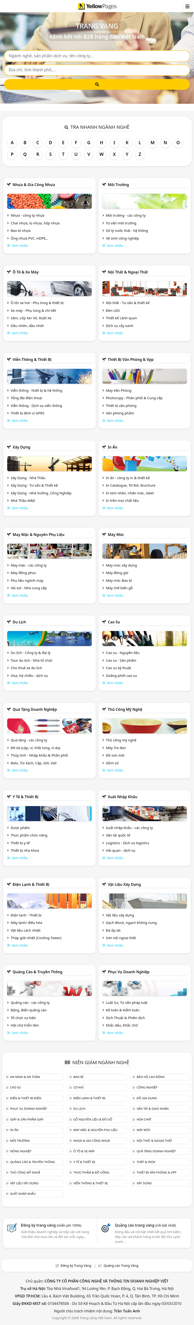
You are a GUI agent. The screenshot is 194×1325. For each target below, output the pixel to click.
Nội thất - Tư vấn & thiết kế (128, 302)
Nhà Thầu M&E (23, 500)
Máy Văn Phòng (118, 390)
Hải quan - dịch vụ (120, 850)
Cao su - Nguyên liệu (123, 652)
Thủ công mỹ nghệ (125, 709)
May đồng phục (23, 572)
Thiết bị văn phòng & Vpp (131, 359)
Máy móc (116, 534)
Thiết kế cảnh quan (121, 318)
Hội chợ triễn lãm (25, 1025)
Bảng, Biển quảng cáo (29, 1010)
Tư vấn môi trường (121, 223)
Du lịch (19, 622)
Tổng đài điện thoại (26, 397)
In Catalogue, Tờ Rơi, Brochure (130, 485)
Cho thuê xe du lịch (26, 667)
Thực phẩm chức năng (29, 835)
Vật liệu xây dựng (124, 884)
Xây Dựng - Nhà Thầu (28, 477)
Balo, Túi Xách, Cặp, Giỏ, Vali (34, 763)
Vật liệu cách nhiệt (26, 930)
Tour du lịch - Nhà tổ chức (32, 660)
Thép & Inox (146, 1162)
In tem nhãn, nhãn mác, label (130, 493)
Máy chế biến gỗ (119, 587)
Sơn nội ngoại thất (121, 937)
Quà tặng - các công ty (29, 740)
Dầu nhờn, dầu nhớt (27, 325)
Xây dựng (21, 447)
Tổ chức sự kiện (23, 1017)
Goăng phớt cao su (121, 675)
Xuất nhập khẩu (122, 796)
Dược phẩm (20, 827)
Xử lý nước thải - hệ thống (127, 230)
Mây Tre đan (116, 747)
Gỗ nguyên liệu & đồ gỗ (92, 1119)
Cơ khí (78, 1087)
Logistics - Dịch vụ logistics (127, 842)
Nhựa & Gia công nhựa (34, 184)
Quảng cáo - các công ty (30, 1002)
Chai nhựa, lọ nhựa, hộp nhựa (35, 223)
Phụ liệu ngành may (27, 580)
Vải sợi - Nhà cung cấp (29, 587)
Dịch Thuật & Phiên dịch (125, 1017)
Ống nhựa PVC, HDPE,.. (29, 238)
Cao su (114, 622)
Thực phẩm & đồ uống (91, 1172)
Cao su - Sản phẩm (121, 660)
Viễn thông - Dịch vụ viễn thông (36, 405)
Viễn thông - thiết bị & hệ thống (36, 390)
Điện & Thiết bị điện (25, 1098)
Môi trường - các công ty (126, 215)
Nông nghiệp (20, 1151)
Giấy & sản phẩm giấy (26, 1119)
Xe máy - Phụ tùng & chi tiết (33, 310)
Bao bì (78, 1077)
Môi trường (118, 184)
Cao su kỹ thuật (118, 667)
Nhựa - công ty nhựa (27, 215)
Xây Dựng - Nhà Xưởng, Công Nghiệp (41, 493)
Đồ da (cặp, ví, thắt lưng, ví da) (35, 747)
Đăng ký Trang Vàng (76, 1265)
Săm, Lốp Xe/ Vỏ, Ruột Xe (31, 318)
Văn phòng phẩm (120, 413)
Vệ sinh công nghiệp (122, 238)
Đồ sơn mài (115, 755)
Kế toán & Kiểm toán (122, 1010)
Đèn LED (113, 310)
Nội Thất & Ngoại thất (128, 272)
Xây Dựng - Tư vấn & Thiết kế (34, 485)
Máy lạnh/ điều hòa (26, 922)
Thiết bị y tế (20, 842)
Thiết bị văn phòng (121, 405)
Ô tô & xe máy (26, 272)
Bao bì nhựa (21, 230)
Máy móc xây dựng (121, 565)
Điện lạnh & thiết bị (31, 884)
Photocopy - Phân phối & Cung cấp (134, 397)
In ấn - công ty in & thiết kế (128, 477)
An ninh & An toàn (25, 1077)
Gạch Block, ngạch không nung (131, 922)
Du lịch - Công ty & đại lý (31, 652)
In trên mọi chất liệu (122, 500)
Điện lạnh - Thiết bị (26, 915)
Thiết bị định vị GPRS (27, 413)
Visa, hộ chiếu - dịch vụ (29, 675)
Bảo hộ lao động (151, 1077)
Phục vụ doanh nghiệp (129, 971)
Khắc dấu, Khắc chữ (122, 1025)
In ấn (112, 447)
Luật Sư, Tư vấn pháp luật (126, 1002)
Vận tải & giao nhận (153, 1108)
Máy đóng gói (117, 572)
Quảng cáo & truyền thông (37, 971)
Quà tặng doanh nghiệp (35, 709)
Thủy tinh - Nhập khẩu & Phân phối (39, 755)
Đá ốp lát (113, 930)
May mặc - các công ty (29, 565)
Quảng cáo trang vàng (145, 1225)
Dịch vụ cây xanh (119, 325)
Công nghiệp (147, 1087)
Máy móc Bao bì (119, 580)
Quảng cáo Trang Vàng (121, 1265)
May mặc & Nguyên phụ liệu (38, 534)
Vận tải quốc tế (118, 835)
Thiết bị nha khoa (25, 850)
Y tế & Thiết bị (25, 796)
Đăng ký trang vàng (51, 1225)
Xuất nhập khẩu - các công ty (129, 827)
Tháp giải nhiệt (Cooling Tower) (36, 937)
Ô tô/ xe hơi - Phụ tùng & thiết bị (37, 302)
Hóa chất (144, 1119)
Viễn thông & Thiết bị (32, 359)
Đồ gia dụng (147, 1098)
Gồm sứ (112, 763)
